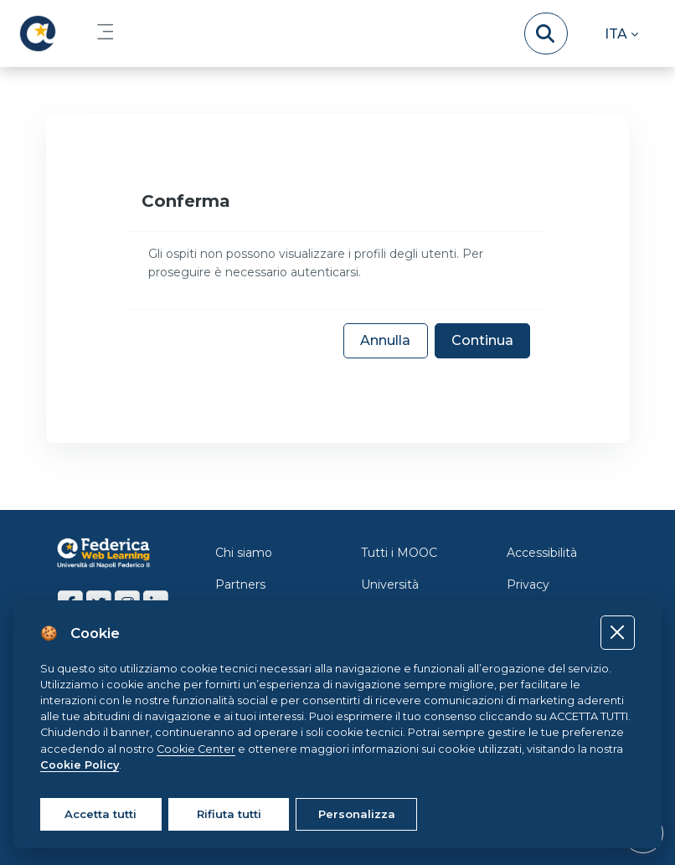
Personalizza (356, 814)
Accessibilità (542, 552)
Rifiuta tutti (229, 814)
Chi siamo (243, 552)
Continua (482, 340)
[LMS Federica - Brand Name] (37, 33)
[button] (621, 33)
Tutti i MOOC (399, 552)
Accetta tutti (100, 814)
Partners (240, 584)
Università (390, 584)
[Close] (617, 632)
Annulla (385, 340)
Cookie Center (196, 749)
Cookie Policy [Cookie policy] (79, 765)
